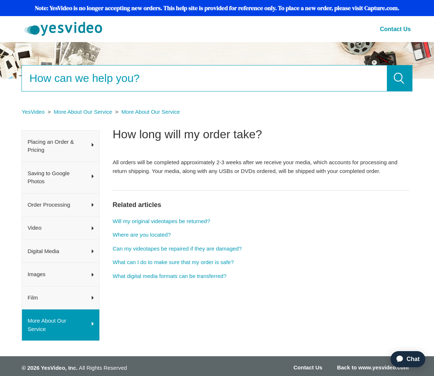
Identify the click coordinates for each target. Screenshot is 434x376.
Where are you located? (142, 235)
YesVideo (33, 112)
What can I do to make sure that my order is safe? (173, 262)
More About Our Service (83, 112)
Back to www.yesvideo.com (372, 367)
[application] (405, 359)
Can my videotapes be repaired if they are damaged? (177, 248)
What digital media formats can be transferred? (169, 276)
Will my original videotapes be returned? (161, 221)
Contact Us (395, 29)
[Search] (204, 78)
